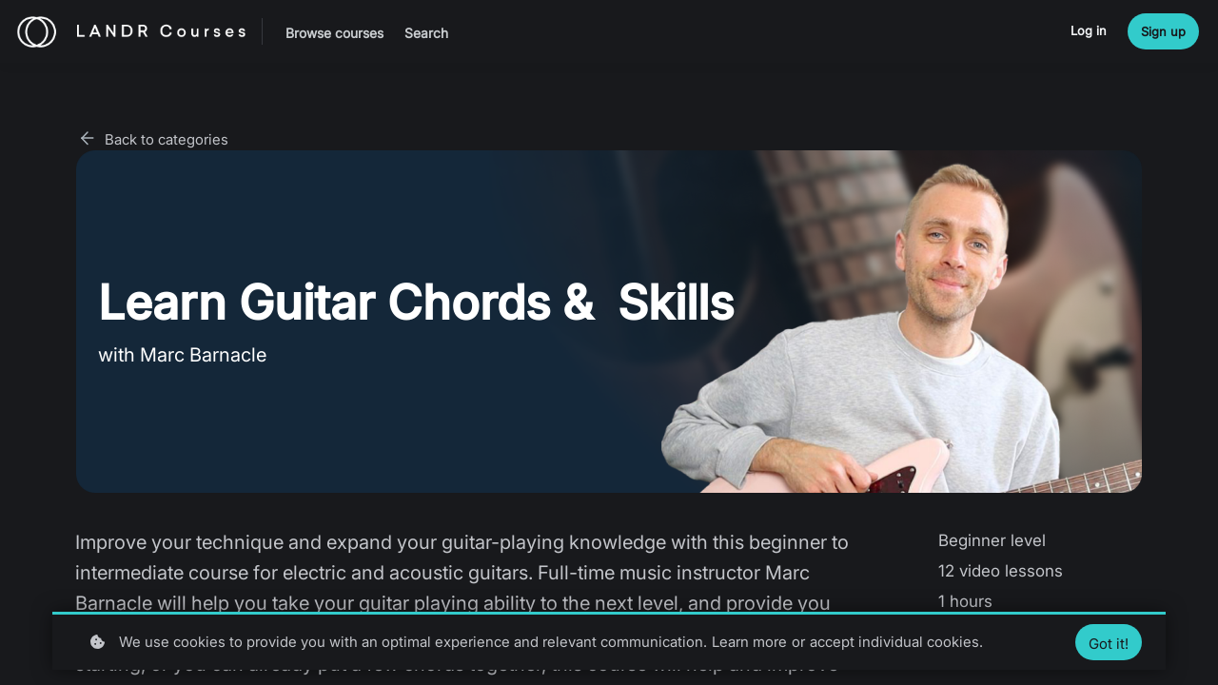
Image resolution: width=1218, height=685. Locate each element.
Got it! (1109, 644)
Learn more (749, 642)
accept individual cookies (894, 642)
